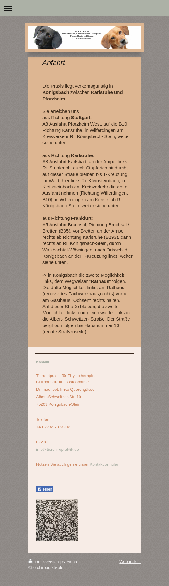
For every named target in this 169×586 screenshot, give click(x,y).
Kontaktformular (104, 464)
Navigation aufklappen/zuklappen (84, 8)
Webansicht (130, 561)
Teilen (44, 489)
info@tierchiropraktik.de (57, 449)
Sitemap (69, 562)
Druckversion (44, 562)
